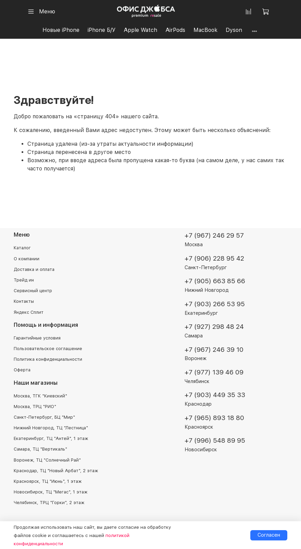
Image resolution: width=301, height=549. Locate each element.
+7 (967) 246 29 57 (214, 235)
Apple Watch (140, 30)
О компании (26, 258)
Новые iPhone (60, 30)
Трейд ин (24, 280)
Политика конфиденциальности (48, 359)
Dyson (234, 30)
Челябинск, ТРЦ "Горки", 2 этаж (49, 502)
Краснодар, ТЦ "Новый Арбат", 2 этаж (56, 470)
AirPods (175, 30)
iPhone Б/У (101, 30)
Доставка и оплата (34, 269)
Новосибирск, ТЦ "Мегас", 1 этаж (50, 491)
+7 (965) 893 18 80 (214, 418)
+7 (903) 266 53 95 (215, 304)
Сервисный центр (33, 290)
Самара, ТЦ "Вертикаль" (40, 449)
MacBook (205, 30)
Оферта (22, 369)
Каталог (22, 247)
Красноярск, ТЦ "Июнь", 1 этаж (47, 481)
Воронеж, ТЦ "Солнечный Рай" (47, 460)
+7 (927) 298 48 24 (214, 327)
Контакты (24, 301)
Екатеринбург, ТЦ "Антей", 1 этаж (51, 438)
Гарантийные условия (37, 338)
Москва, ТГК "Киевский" (40, 395)
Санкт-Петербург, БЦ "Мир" (44, 417)
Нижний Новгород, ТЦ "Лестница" (51, 427)
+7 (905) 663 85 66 (215, 281)
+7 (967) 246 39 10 (214, 350)
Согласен (269, 535)
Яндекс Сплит (28, 312)
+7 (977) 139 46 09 (214, 372)
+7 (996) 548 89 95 (215, 440)
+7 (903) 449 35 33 (215, 395)
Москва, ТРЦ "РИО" (35, 406)
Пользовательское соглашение (48, 348)
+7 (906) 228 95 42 (214, 258)
